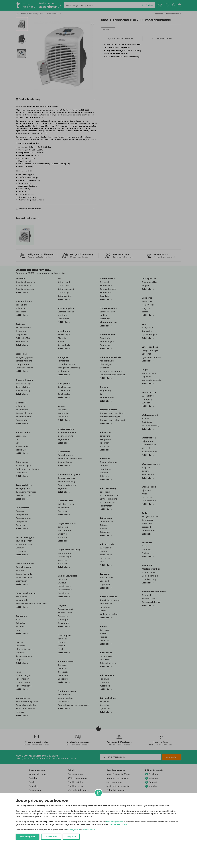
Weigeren (71, 836)
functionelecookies (119, 824)
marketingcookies (114, 821)
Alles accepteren (28, 836)
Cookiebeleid (89, 829)
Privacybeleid (73, 829)
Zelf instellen (51, 836)
